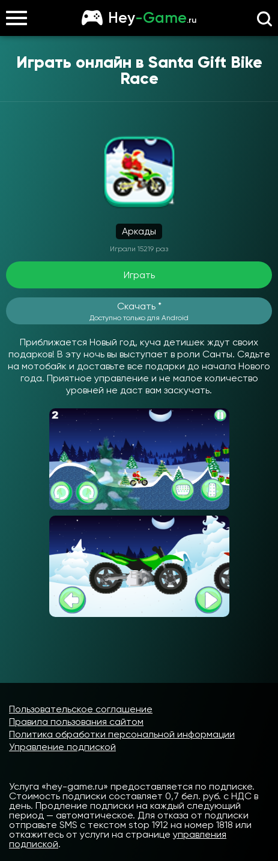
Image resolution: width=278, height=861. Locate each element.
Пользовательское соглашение (81, 709)
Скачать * (139, 311)
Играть (139, 275)
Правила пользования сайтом (76, 721)
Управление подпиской (62, 746)
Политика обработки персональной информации (122, 734)
